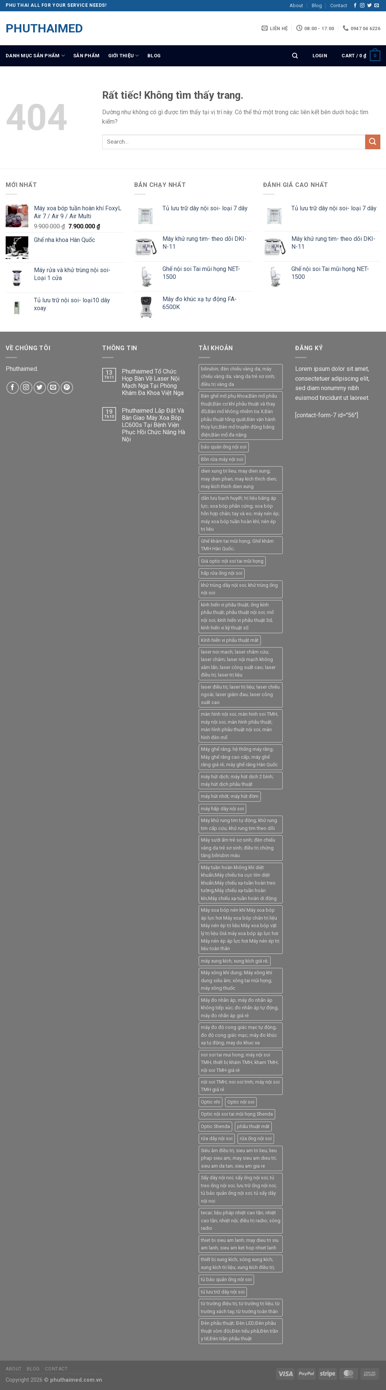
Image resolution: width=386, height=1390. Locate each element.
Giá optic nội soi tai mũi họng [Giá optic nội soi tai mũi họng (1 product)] (232, 561)
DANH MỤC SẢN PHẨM (35, 55)
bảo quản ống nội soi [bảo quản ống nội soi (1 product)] (224, 447)
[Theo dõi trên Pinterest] (67, 387)
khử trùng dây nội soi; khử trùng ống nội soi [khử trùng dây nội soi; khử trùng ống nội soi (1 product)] (239, 588)
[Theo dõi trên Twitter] (369, 5)
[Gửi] (372, 142)
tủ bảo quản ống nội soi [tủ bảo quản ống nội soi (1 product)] (226, 1279)
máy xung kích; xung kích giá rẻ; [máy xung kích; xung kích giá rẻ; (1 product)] (234, 961)
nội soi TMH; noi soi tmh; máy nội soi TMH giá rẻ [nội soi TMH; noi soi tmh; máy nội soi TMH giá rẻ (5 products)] (240, 1085)
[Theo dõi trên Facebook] (355, 5)
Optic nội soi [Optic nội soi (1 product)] (240, 1102)
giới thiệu (123, 55)
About (296, 5)
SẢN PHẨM (86, 55)
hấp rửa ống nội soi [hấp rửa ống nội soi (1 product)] (221, 573)
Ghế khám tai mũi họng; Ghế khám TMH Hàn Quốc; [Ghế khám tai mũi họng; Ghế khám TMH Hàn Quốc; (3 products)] (237, 544)
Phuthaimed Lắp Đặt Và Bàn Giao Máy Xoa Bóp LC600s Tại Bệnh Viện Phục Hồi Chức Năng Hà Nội (153, 425)
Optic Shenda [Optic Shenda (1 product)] (215, 1126)
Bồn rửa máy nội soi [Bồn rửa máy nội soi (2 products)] (222, 459)
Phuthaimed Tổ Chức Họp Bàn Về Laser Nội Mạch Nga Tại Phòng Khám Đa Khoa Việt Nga (153, 382)
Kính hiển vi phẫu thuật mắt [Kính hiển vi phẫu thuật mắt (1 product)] (230, 640)
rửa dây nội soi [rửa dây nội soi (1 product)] (217, 1138)
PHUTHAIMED (43, 28)
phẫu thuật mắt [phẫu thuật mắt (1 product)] (253, 1126)
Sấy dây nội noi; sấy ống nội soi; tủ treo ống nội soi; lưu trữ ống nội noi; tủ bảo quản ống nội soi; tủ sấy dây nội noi (239, 1189)
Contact (338, 5)
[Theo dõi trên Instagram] (362, 5)
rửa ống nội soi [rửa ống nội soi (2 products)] (256, 1138)
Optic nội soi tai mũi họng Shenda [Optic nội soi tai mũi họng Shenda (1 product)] (237, 1114)
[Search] (295, 56)
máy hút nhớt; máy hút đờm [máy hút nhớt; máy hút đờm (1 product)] (230, 796)
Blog (317, 5)
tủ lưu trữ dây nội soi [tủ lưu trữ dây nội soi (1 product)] (223, 1292)
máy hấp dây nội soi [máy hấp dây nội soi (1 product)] (222, 808)
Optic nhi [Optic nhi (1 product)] (210, 1102)
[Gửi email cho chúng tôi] (376, 5)
